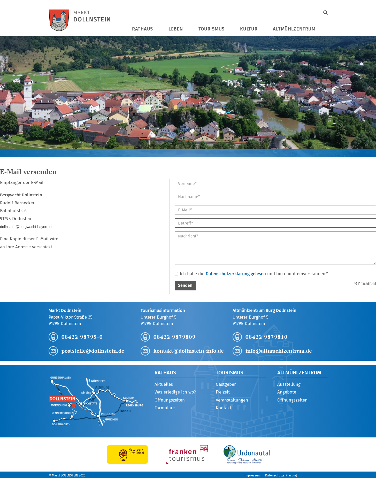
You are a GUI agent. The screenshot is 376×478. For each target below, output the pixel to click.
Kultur (248, 29)
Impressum (252, 475)
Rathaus (142, 29)
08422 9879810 (266, 336)
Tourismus (211, 29)
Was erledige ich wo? (175, 392)
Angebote (286, 392)
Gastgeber (226, 384)
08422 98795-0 (82, 336)
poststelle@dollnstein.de (93, 350)
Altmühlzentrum (294, 29)
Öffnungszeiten (170, 400)
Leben (175, 29)
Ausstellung (289, 384)
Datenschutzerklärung (281, 475)
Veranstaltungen (232, 400)
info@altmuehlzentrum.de (278, 350)
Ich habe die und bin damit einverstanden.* (251, 273)
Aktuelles (164, 384)
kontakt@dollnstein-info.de (189, 350)
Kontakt (223, 408)
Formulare (165, 408)
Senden (185, 285)
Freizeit (223, 392)
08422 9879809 (175, 336)
